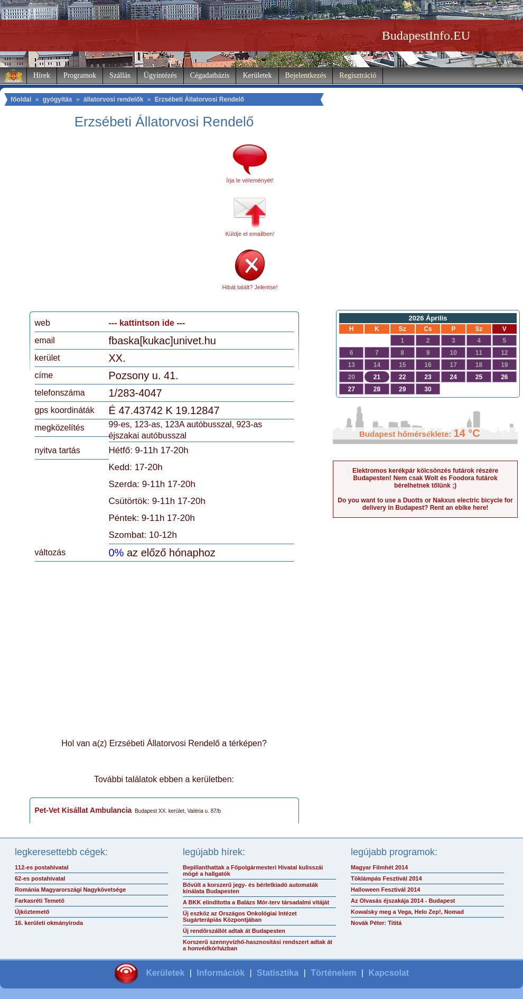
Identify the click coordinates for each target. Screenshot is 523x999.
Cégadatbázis (210, 75)
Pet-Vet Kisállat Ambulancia (83, 810)
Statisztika (277, 972)
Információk (221, 972)
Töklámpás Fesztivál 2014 (386, 878)
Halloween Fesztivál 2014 (385, 889)
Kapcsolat (389, 972)
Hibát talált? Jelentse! (249, 287)
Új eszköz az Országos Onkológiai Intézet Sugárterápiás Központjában (240, 916)
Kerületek (257, 75)
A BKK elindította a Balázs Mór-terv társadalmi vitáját (256, 902)
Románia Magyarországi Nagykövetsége (70, 889)
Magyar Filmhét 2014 (379, 867)
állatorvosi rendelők (113, 99)
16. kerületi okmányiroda (49, 923)
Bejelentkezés (305, 75)
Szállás (119, 75)
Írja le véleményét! (249, 180)
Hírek (41, 75)
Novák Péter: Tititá (376, 923)
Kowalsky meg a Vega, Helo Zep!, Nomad (407, 912)
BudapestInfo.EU (426, 35)
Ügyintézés (160, 75)
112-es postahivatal (42, 867)
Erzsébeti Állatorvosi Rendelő (199, 99)
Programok (79, 75)
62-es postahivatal (40, 878)
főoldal (21, 99)
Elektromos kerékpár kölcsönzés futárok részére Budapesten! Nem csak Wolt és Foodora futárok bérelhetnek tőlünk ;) (425, 478)
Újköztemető (32, 912)
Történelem (333, 972)
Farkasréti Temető (39, 900)
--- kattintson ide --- (147, 322)
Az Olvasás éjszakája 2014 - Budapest (403, 900)
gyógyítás (57, 99)
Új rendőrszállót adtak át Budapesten (234, 931)
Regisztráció (357, 75)
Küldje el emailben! (250, 234)
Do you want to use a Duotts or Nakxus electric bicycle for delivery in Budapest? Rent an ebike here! (425, 504)
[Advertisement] (123, 224)
